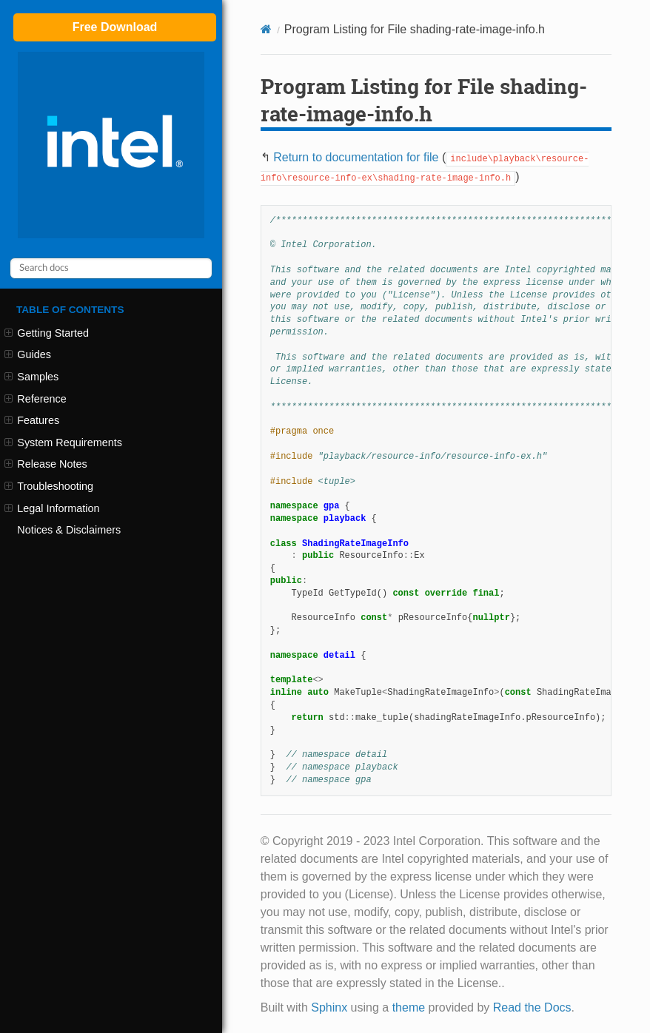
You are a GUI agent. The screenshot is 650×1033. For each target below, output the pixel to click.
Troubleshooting (48, 486)
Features (31, 420)
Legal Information (51, 508)
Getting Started (46, 333)
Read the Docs (532, 1007)
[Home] (266, 29)
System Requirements (63, 442)
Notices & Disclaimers (69, 530)
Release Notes (45, 464)
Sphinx (329, 1007)
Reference (35, 399)
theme (408, 1007)
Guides (27, 354)
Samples (31, 376)
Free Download (115, 27)
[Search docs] (111, 268)
